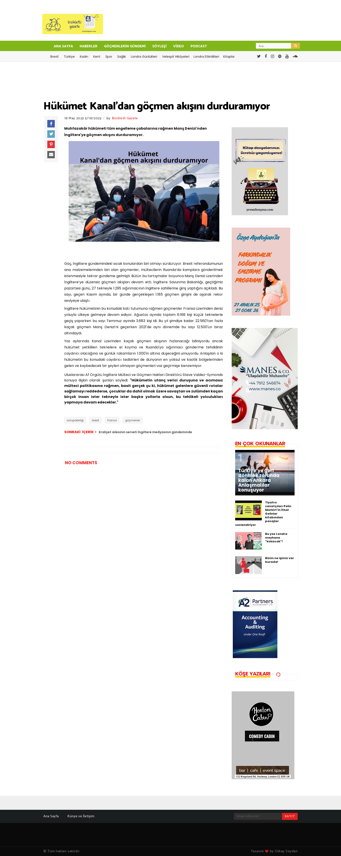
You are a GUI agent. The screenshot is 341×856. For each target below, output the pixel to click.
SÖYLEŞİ (159, 46)
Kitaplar (229, 56)
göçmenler (132, 420)
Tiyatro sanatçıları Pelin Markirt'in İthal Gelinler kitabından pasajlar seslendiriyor (263, 514)
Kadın (84, 56)
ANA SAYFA (63, 46)
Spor (108, 56)
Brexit (54, 56)
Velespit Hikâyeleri (175, 56)
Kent (96, 56)
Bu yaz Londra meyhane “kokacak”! (276, 537)
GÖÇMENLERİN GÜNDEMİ (125, 46)
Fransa (112, 420)
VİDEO (178, 46)
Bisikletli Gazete (125, 118)
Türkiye (69, 56)
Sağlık (121, 56)
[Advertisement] (134, 602)
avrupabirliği (75, 420)
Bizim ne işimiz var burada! (279, 560)
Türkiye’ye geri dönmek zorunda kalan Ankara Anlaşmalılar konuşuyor (258, 480)
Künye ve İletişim (81, 816)
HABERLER (88, 46)
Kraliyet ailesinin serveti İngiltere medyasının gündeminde (145, 432)
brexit (95, 420)
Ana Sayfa (51, 816)
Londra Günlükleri (144, 56)
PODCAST (199, 46)
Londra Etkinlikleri (206, 56)
